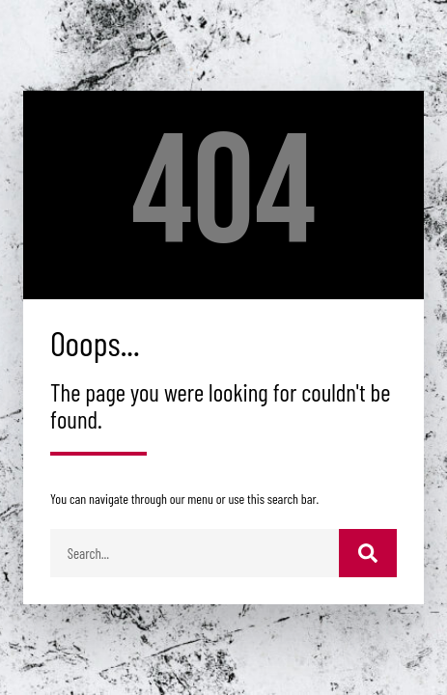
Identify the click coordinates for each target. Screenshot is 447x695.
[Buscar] (368, 553)
